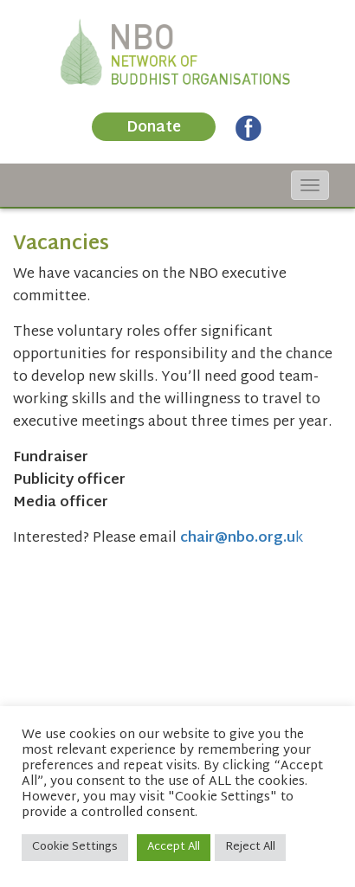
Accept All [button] (173, 847)
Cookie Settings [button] (75, 847)
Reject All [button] (250, 847)
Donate (153, 127)
